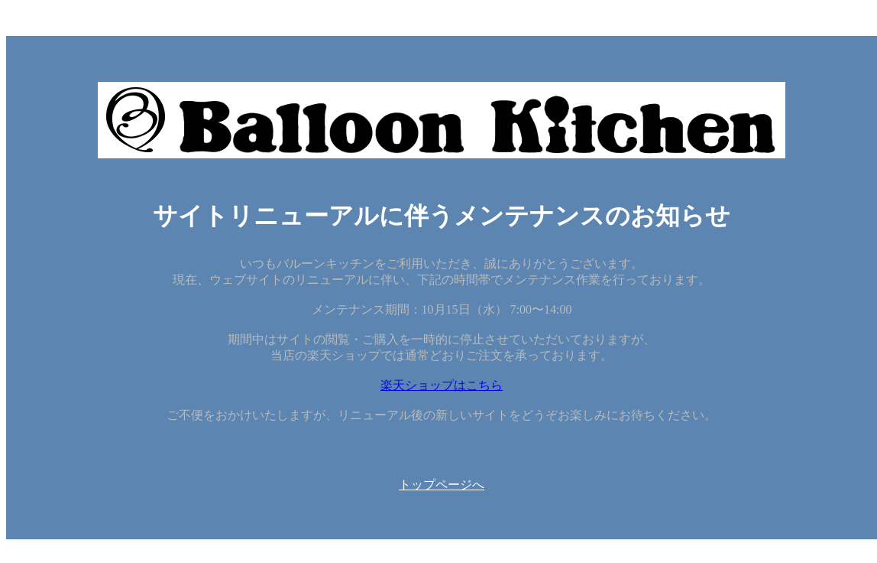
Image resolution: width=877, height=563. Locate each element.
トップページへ (441, 484)
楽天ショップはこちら (441, 385)
